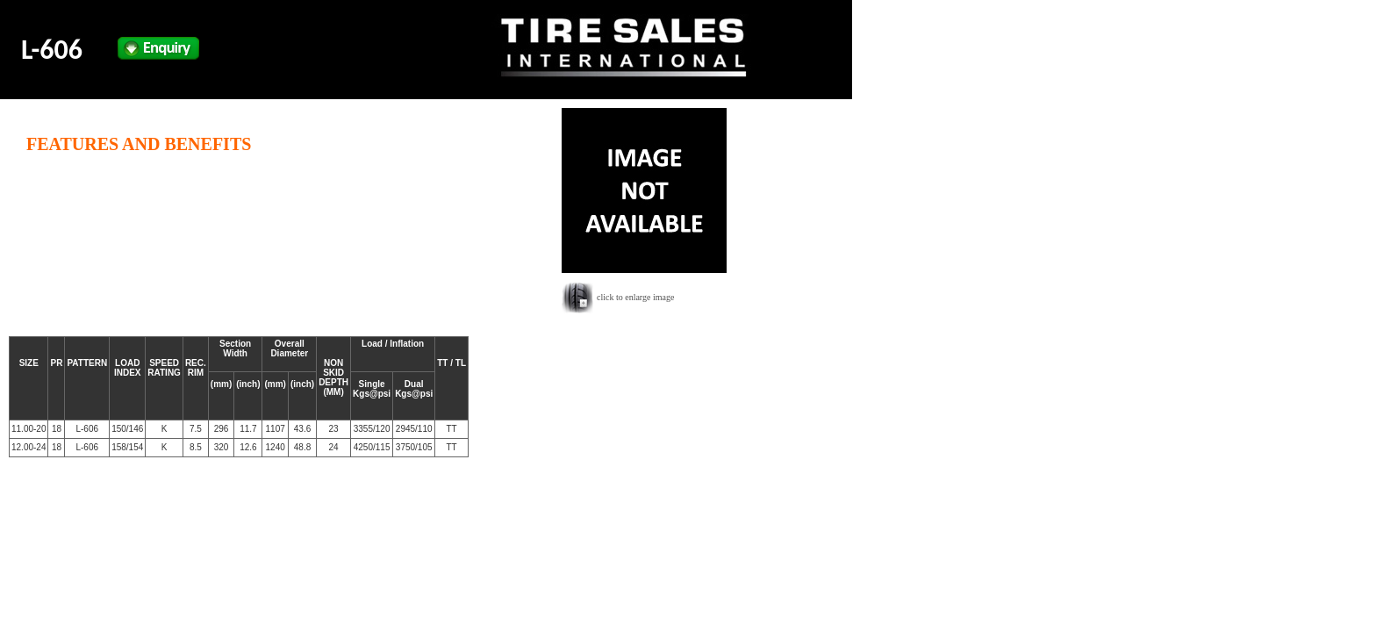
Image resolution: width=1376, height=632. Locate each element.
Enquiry (158, 48)
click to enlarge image (635, 297)
